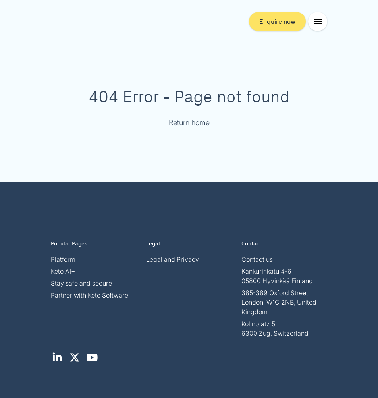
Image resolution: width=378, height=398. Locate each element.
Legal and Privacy (172, 259)
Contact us (257, 259)
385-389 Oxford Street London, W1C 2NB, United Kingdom (278, 302)
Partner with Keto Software (89, 295)
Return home (189, 122)
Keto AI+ (63, 271)
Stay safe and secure (81, 283)
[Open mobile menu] (318, 21)
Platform (63, 259)
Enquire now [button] (277, 21)
